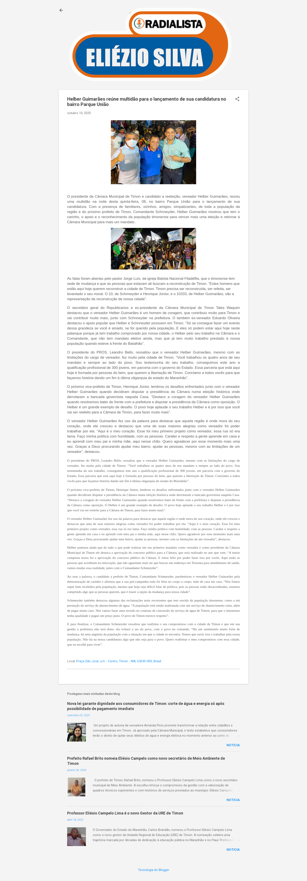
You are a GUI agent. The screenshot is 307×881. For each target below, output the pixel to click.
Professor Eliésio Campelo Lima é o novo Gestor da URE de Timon (125, 813)
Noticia (233, 745)
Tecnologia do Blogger (153, 870)
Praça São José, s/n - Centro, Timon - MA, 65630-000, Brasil (118, 661)
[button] (237, 99)
